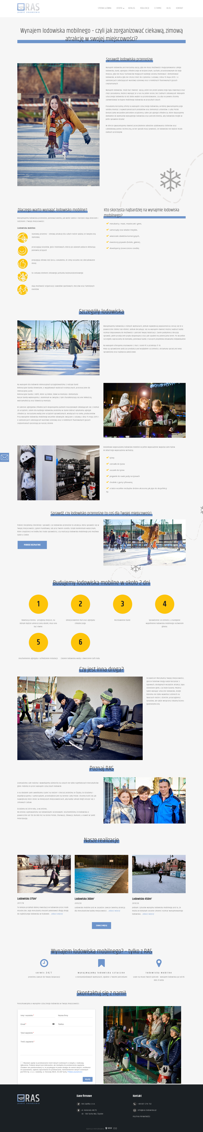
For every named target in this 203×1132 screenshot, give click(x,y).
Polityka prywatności (75, 1072)
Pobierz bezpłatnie (32, 545)
